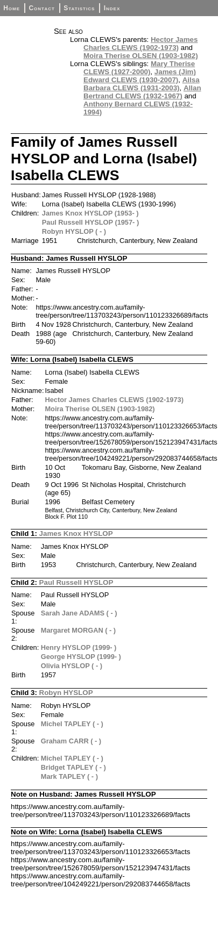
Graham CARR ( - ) (71, 741)
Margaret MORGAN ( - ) (78, 630)
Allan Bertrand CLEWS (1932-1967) (142, 92)
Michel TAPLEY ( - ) (72, 724)
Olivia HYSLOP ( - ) (71, 666)
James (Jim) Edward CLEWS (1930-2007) (139, 76)
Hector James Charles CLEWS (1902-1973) (140, 43)
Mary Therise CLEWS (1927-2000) (139, 68)
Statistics (79, 8)
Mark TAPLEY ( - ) (69, 776)
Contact (41, 8)
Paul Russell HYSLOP (76, 582)
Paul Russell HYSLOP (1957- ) (90, 222)
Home (11, 8)
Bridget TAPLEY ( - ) (73, 767)
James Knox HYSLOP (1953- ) (90, 213)
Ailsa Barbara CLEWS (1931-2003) (141, 84)
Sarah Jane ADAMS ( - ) (79, 613)
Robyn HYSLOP (66, 693)
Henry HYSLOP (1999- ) (79, 647)
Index (112, 8)
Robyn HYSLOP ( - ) (74, 231)
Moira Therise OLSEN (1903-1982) (140, 56)
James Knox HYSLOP (76, 533)
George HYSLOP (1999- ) (81, 657)
